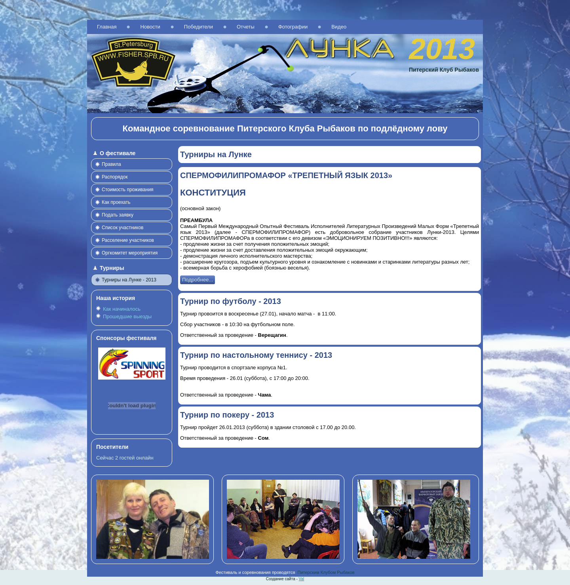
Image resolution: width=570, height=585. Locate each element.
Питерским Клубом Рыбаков (326, 572)
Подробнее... (197, 280)
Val (301, 579)
